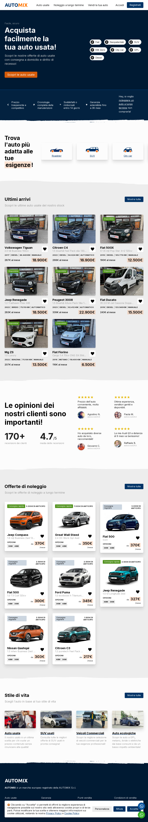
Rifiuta (119, 808)
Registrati (135, 4)
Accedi (119, 5)
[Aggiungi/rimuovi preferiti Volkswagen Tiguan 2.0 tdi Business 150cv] (45, 249)
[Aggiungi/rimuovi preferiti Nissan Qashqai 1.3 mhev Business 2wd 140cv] (42, 649)
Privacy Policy (54, 813)
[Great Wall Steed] (74, 529)
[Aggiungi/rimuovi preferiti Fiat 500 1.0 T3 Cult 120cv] (42, 594)
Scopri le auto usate (21, 74)
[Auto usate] (20, 719)
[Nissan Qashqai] (26, 643)
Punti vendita (85, 797)
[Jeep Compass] (26, 529)
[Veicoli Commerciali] (92, 719)
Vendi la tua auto (98, 5)
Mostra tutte (134, 199)
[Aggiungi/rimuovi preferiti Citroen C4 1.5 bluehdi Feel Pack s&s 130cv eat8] (92, 249)
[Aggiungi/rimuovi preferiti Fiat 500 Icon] (138, 538)
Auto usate (42, 5)
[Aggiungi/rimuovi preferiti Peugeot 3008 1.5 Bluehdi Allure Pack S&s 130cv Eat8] (92, 301)
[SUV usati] (56, 719)
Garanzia (46, 797)
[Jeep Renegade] (121, 585)
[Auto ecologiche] (127, 719)
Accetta (134, 808)
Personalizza (102, 808)
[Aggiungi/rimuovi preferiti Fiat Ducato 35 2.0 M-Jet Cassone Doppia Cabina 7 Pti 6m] (140, 301)
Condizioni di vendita (125, 797)
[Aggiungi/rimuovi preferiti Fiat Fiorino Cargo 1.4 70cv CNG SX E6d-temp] (92, 353)
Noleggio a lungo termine (69, 5)
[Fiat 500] (121, 531)
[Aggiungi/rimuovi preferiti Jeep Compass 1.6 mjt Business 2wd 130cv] (42, 536)
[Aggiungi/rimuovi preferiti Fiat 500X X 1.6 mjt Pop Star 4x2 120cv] (140, 249)
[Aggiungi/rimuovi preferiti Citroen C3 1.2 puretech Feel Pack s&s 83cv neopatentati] (90, 649)
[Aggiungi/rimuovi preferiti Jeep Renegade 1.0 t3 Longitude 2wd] (138, 592)
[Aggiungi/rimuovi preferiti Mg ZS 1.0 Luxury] (45, 353)
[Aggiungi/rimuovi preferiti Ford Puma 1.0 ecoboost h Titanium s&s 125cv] (90, 594)
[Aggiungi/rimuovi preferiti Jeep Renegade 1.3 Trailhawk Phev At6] (45, 301)
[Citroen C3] (74, 643)
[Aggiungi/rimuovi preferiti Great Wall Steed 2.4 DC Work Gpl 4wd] (90, 536)
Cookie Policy (71, 813)
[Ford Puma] (74, 587)
